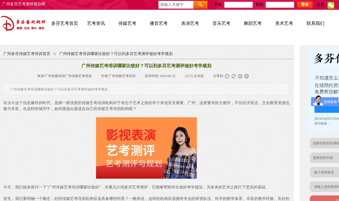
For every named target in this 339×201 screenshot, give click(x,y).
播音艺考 (159, 23)
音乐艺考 (221, 23)
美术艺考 (284, 23)
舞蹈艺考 (253, 23)
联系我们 (315, 23)
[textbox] (175, 5)
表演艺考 (190, 23)
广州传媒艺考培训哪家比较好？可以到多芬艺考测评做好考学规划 (116, 54)
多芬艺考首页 (64, 23)
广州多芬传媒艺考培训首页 (26, 54)
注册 (320, 5)
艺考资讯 (96, 23)
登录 (305, 5)
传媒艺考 (127, 23)
